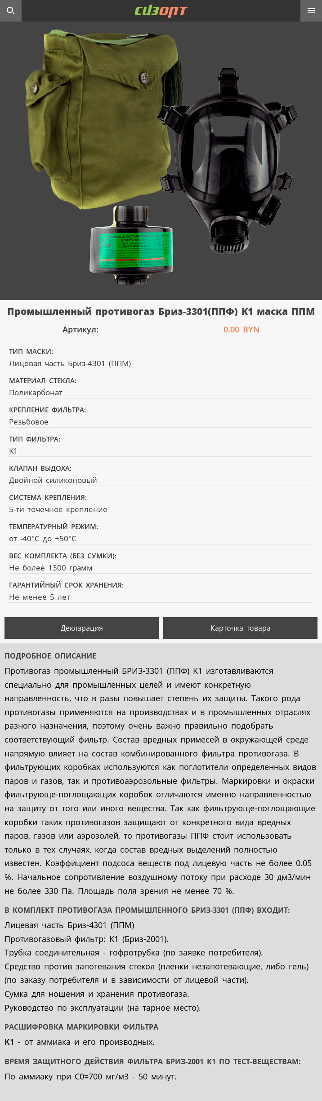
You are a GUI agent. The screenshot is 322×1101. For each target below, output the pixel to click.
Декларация (82, 628)
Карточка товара (240, 628)
